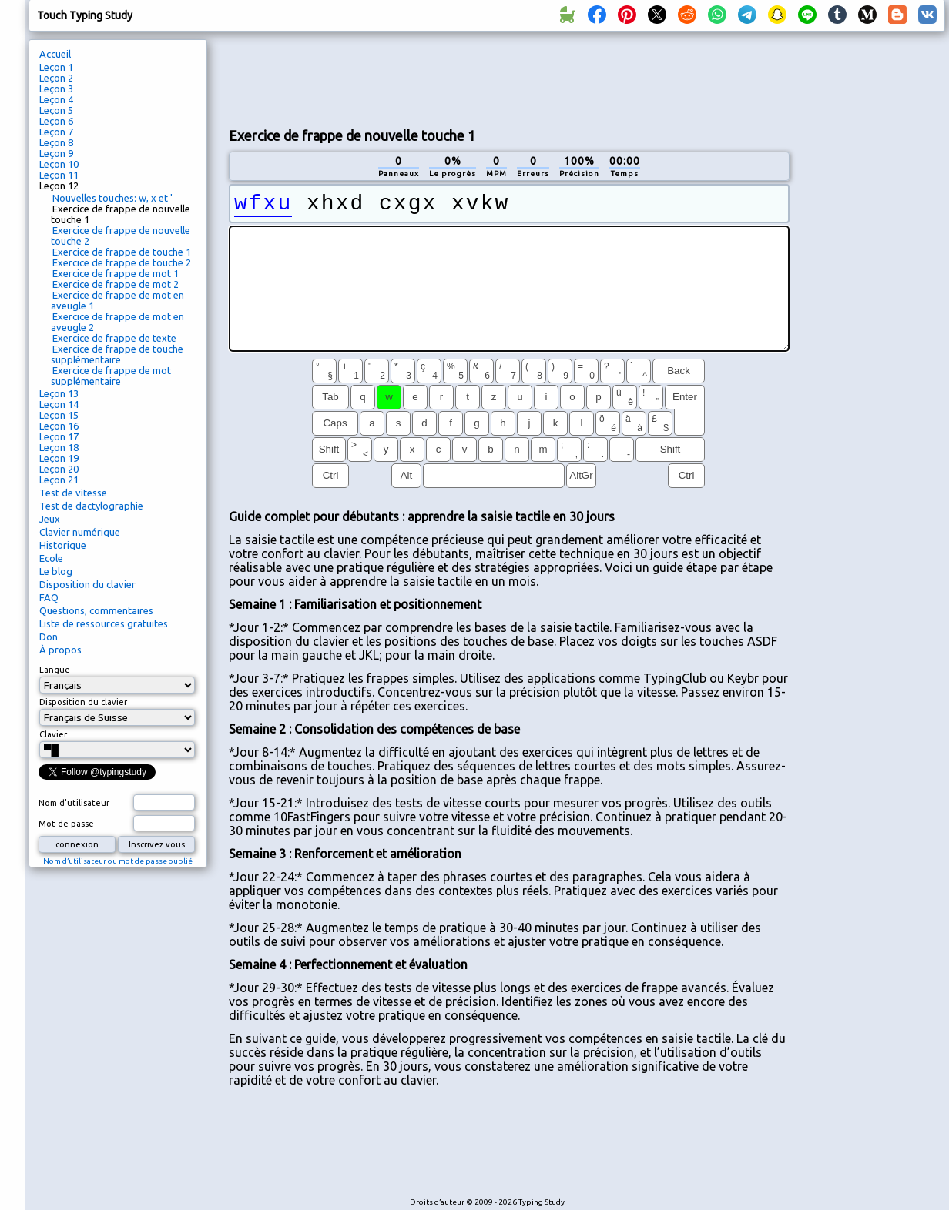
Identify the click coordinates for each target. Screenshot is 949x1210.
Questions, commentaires (96, 610)
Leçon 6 (56, 120)
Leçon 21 (59, 479)
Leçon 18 (59, 447)
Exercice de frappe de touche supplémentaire (117, 354)
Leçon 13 (59, 393)
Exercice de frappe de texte (114, 338)
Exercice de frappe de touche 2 (121, 262)
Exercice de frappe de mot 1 (115, 273)
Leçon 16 (59, 425)
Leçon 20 (59, 468)
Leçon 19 (59, 458)
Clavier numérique (79, 531)
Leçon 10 (59, 164)
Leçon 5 (56, 110)
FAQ (49, 597)
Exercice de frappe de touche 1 (121, 251)
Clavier (53, 734)
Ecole (51, 558)
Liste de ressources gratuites (103, 623)
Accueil (55, 53)
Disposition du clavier (87, 584)
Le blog (55, 571)
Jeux (49, 518)
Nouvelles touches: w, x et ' (112, 197)
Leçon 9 (56, 153)
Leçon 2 (56, 77)
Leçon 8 (56, 142)
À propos (60, 649)
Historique (62, 545)
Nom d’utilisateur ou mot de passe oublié (118, 861)
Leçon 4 (56, 99)
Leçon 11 (59, 174)
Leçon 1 (56, 67)
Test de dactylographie (91, 505)
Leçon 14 (59, 404)
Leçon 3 (56, 88)
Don (48, 636)
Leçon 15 (59, 414)
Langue (54, 669)
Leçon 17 (59, 436)
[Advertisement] (872, 297)
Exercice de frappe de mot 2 (115, 284)
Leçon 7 (56, 131)
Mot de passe (66, 823)
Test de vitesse (73, 492)
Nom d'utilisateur (74, 802)
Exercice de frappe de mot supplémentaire (111, 375)
